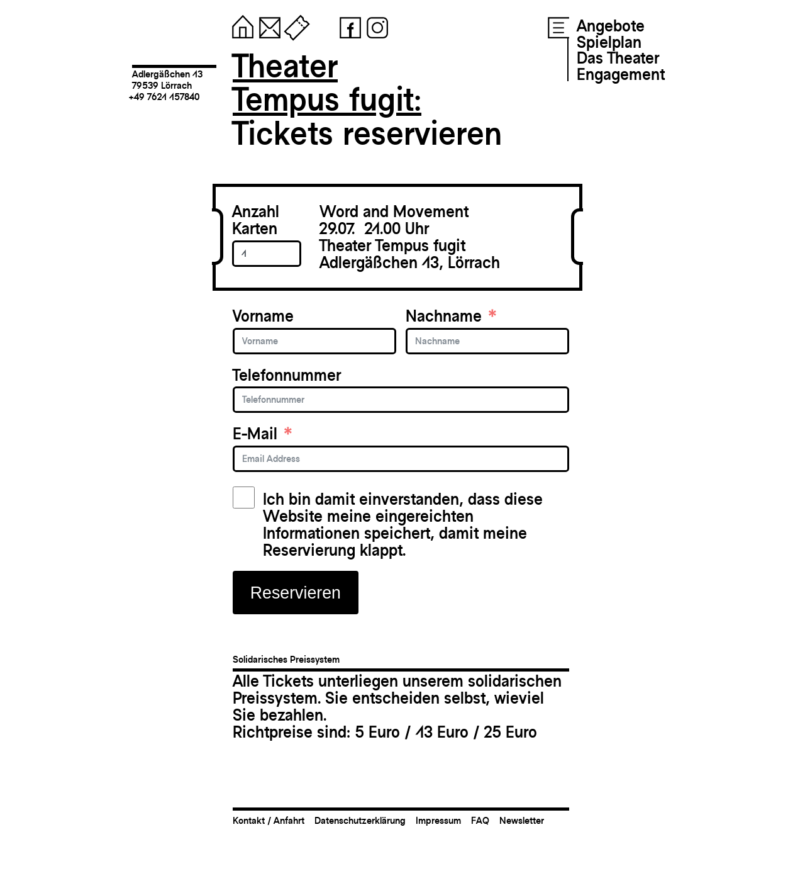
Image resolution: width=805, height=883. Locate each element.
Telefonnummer (287, 375)
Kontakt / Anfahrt (268, 820)
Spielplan (609, 42)
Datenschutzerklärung (360, 820)
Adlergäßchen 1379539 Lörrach (167, 79)
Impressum (438, 820)
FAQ (480, 820)
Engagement (621, 74)
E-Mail (255, 433)
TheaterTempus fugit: (327, 83)
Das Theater (618, 58)
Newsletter (521, 820)
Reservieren (295, 592)
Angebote (611, 26)
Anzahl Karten (255, 220)
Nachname (444, 316)
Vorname (263, 316)
